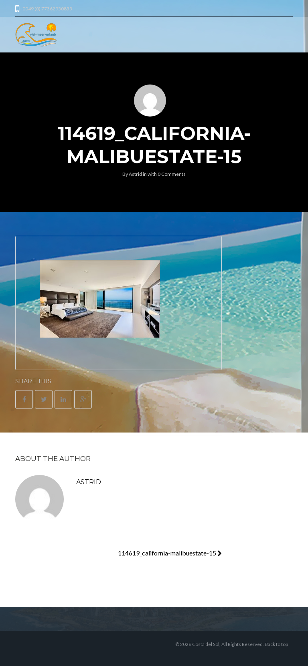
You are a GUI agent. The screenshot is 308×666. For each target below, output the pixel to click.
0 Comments (172, 174)
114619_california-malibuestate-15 (170, 553)
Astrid (135, 174)
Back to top (276, 644)
